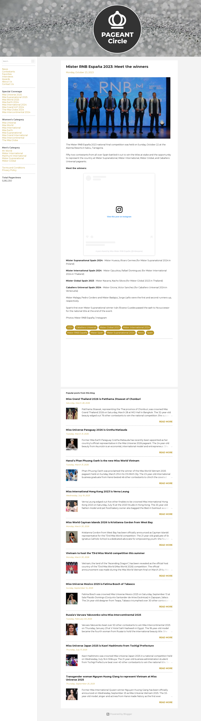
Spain (150, 332)
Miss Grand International (15, 135)
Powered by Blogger (119, 714)
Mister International (12, 153)
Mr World (7, 151)
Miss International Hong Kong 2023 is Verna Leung (97, 491)
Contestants (8, 71)
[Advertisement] (119, 362)
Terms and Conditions (13, 167)
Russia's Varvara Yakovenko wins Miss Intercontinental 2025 (103, 614)
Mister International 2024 (136, 327)
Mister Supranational (13, 158)
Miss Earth (7, 130)
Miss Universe (9, 123)
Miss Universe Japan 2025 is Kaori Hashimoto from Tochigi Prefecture (110, 645)
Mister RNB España (77, 332)
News (141, 332)
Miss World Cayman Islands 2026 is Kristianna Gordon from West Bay (109, 522)
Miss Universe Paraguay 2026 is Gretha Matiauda (96, 429)
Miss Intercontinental (13, 138)
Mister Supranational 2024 (120, 332)
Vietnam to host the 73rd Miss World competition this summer (105, 553)
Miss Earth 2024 (10, 102)
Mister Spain (97, 332)
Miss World (7, 125)
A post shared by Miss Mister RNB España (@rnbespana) (119, 251)
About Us (7, 81)
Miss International (11, 128)
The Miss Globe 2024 (13, 109)
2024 (70, 327)
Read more (165, 421)
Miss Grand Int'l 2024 (13, 107)
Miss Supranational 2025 (14, 97)
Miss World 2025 (10, 99)
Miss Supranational (12, 133)
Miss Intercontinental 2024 (16, 112)
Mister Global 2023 (110, 327)
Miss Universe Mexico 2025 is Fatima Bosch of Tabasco (100, 584)
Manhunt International (14, 156)
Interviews (7, 76)
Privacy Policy (9, 170)
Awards (6, 79)
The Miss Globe (10, 140)
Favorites (7, 74)
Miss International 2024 (14, 104)
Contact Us (8, 84)
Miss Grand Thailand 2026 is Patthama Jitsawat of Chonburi (103, 399)
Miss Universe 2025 (12, 94)
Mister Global (9, 161)
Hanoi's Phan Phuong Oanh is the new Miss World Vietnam (102, 460)
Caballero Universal (86, 327)
